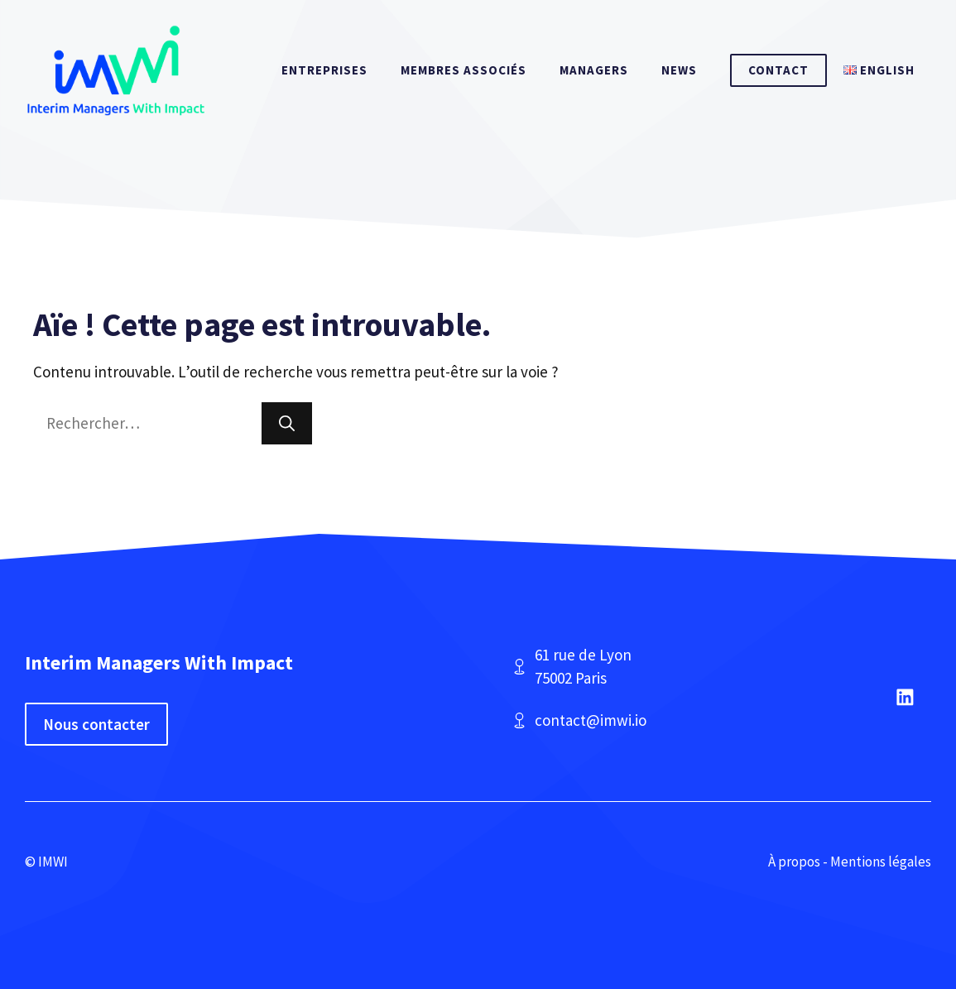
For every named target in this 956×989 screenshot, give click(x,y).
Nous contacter (96, 724)
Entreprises (324, 70)
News (679, 70)
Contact (778, 70)
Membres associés (463, 70)
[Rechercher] (287, 423)
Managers (594, 70)
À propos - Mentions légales (849, 861)
